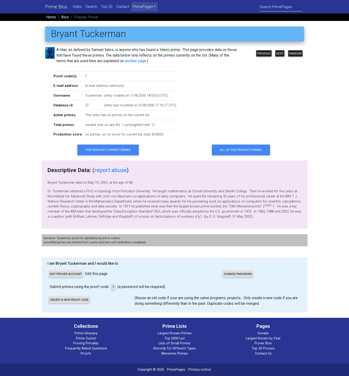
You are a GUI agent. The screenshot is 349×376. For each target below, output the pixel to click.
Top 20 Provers (263, 348)
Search (91, 6)
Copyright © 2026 (151, 370)
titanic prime (170, 49)
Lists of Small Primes (174, 343)
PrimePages (176, 370)
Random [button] (295, 53)
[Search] (280, 6)
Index (77, 6)
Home (51, 17)
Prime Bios (56, 7)
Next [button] (279, 53)
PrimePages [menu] (143, 6)
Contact (122, 6)
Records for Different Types (174, 348)
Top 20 (106, 6)
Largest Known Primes (175, 333)
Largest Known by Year (263, 338)
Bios (65, 17)
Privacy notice (199, 370)
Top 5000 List (174, 338)
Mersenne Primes (174, 354)
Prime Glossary (86, 333)
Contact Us (263, 354)
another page (135, 61)
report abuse (110, 170)
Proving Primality (86, 343)
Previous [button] (264, 53)
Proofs (86, 354)
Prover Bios (263, 343)
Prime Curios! (86, 338)
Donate (263, 333)
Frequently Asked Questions (86, 348)
